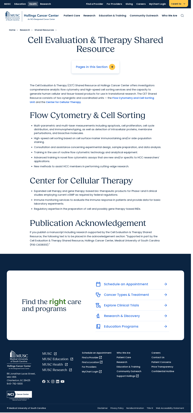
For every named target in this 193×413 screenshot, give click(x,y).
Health (33, 4)
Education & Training (112, 15)
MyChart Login (157, 4)
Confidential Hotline (162, 371)
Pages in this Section (95, 67)
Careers (141, 4)
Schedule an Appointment (96, 352)
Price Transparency (162, 366)
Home (12, 30)
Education (20, 4)
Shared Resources (44, 30)
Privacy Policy (117, 408)
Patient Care (72, 15)
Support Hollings (128, 376)
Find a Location (92, 362)
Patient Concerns (161, 362)
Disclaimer (103, 408)
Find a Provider (94, 4)
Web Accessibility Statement (170, 408)
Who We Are (169, 15)
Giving (129, 4)
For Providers (114, 4)
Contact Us (157, 357)
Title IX (150, 408)
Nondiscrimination (135, 408)
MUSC (7, 4)
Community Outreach (144, 15)
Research (45, 4)
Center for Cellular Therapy (63, 102)
